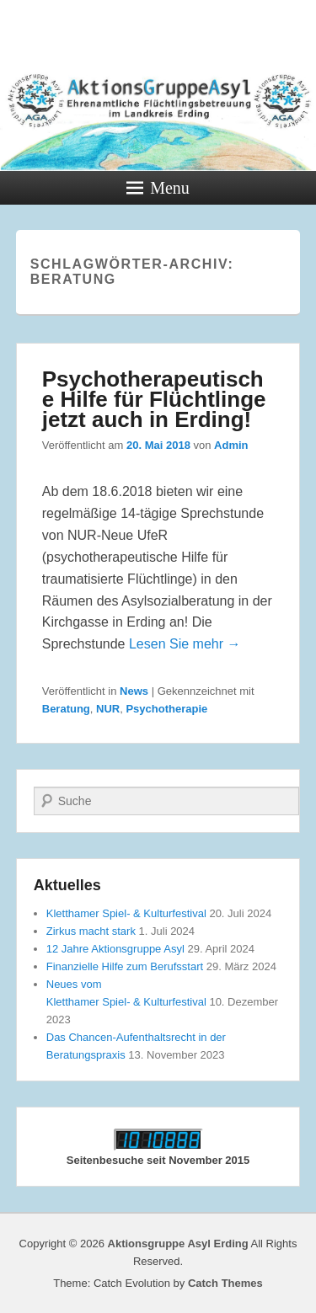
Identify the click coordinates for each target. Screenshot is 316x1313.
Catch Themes (225, 1283)
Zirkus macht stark (91, 931)
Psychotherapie (166, 708)
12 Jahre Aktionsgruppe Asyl (115, 948)
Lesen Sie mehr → (185, 644)
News (134, 691)
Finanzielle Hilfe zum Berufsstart (124, 966)
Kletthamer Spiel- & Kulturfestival (126, 913)
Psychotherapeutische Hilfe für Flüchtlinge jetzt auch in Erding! (154, 399)
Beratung (66, 708)
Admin (231, 445)
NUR (108, 708)
